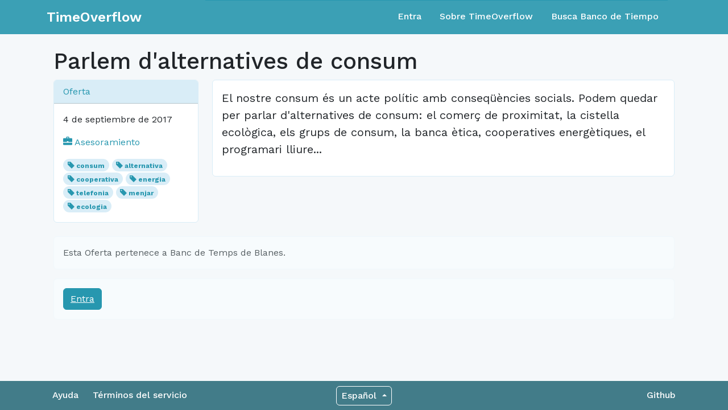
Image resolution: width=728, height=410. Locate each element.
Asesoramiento (101, 142)
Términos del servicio (140, 395)
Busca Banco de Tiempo (605, 16)
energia (152, 179)
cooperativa (97, 179)
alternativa (144, 166)
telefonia (92, 193)
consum (90, 166)
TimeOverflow (94, 17)
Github (661, 395)
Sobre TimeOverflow (486, 16)
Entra (409, 16)
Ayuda (65, 395)
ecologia (91, 207)
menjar (141, 193)
